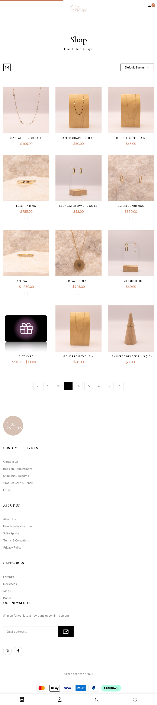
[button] (149, 7)
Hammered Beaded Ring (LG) (131, 356)
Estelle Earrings (131, 205)
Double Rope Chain (130, 138)
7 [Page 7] (109, 386)
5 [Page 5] (89, 386)
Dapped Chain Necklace (78, 138)
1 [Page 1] (48, 386)
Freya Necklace (78, 281)
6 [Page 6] (99, 386)
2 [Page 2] (58, 386)
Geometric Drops (131, 281)
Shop (78, 49)
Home (66, 49)
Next (119, 386)
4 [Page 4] (79, 386)
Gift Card (26, 356)
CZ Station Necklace (26, 138)
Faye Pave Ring (26, 281)
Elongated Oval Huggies (78, 205)
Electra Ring (26, 205)
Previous (37, 386)
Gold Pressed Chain (78, 356)
